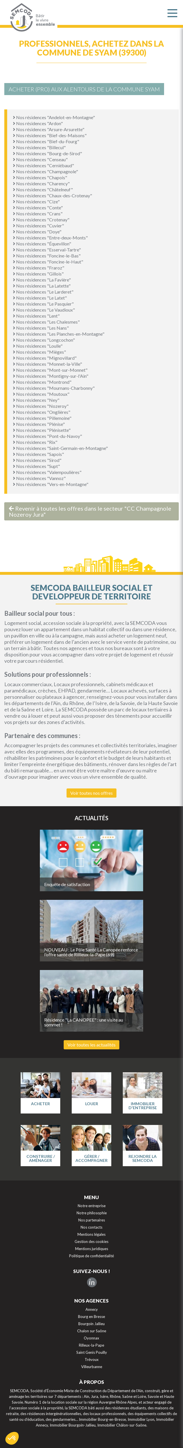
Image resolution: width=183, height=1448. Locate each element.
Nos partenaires (91, 1220)
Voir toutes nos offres (91, 793)
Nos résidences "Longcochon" (44, 340)
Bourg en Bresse (91, 1316)
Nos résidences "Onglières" (41, 412)
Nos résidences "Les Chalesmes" (46, 321)
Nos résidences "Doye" (37, 231)
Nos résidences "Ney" (36, 400)
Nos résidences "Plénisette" (42, 430)
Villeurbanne (91, 1366)
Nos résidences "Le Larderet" (43, 291)
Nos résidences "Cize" (36, 201)
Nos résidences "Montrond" (42, 382)
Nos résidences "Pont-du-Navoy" (47, 436)
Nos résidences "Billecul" (39, 147)
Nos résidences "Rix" (35, 442)
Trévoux (92, 1359)
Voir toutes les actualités (91, 1044)
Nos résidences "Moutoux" (41, 394)
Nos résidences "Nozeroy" (41, 406)
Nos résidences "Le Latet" (40, 297)
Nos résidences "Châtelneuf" (43, 189)
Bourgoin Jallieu (91, 1323)
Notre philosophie (92, 1213)
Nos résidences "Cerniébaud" (43, 165)
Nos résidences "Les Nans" (41, 327)
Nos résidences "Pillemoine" (42, 418)
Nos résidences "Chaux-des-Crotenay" (52, 195)
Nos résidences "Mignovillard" (45, 358)
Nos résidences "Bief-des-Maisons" (50, 135)
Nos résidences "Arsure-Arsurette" (48, 129)
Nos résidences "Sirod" (37, 460)
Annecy (91, 1309)
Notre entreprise (92, 1205)
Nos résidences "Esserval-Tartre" (47, 249)
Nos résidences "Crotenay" (41, 219)
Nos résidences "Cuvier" (38, 225)
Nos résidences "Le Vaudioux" (44, 309)
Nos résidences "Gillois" (38, 273)
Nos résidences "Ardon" (38, 123)
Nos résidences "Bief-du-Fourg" (46, 141)
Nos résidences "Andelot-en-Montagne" (54, 117)
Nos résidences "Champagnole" (45, 171)
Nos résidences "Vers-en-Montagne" (50, 484)
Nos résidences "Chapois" (40, 177)
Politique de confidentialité (91, 1256)
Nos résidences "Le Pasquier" (43, 303)
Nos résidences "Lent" (36, 315)
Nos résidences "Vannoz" (39, 478)
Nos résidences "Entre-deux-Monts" (50, 237)
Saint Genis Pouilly (91, 1352)
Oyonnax (91, 1338)
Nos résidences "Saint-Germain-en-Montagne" (60, 448)
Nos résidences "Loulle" (38, 346)
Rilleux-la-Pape (91, 1345)
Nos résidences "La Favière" (42, 279)
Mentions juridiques (91, 1248)
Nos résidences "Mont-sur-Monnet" (50, 370)
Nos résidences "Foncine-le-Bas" (47, 255)
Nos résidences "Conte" (38, 207)
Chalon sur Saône (91, 1331)
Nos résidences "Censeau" (40, 159)
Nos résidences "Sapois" (38, 454)
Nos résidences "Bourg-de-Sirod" (47, 153)
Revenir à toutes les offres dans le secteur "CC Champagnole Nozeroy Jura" (90, 511)
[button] (12, 1438)
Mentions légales (91, 1234)
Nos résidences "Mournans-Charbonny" (54, 388)
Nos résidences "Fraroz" (38, 267)
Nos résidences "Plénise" (39, 424)
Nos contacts (91, 1227)
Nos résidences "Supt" (36, 466)
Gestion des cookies (91, 1241)
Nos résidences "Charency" (41, 183)
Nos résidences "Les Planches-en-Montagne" (58, 334)
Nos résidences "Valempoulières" (47, 472)
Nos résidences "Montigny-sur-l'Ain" (50, 376)
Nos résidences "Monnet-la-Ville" (47, 364)
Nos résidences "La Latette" (42, 285)
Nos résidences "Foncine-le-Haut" (48, 261)
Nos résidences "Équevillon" (42, 243)
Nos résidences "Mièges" (39, 352)
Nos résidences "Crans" (38, 213)
